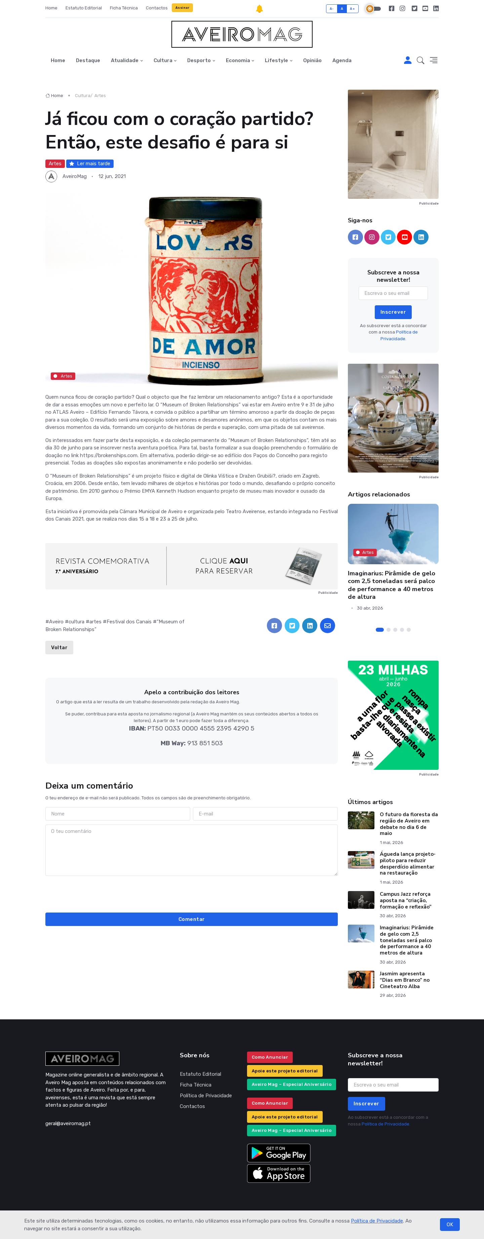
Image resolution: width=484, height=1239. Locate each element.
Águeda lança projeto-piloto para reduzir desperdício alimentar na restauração (408, 863)
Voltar (59, 648)
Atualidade (124, 60)
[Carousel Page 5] (409, 630)
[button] (421, 61)
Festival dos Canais (129, 622)
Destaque (88, 60)
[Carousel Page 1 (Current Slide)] (380, 630)
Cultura (163, 60)
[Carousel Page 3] (395, 630)
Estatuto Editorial (84, 7)
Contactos (157, 7)
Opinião (312, 60)
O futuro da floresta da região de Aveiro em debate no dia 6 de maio (409, 824)
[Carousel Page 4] (402, 630)
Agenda (342, 60)
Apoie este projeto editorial (285, 1070)
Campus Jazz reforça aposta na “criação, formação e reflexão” (406, 900)
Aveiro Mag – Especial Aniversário (292, 1084)
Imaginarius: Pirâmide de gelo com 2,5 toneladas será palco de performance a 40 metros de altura (391, 585)
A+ (352, 8)
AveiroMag (75, 176)
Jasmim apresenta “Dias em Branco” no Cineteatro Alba (405, 980)
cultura (76, 622)
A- (332, 8)
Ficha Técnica (124, 7)
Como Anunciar (270, 1057)
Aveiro (56, 622)
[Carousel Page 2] (389, 630)
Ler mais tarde (89, 164)
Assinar (182, 7)
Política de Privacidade (377, 1221)
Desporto (199, 60)
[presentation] (191, 893)
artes (95, 622)
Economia (238, 60)
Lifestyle (276, 60)
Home (51, 7)
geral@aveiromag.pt (68, 1123)
